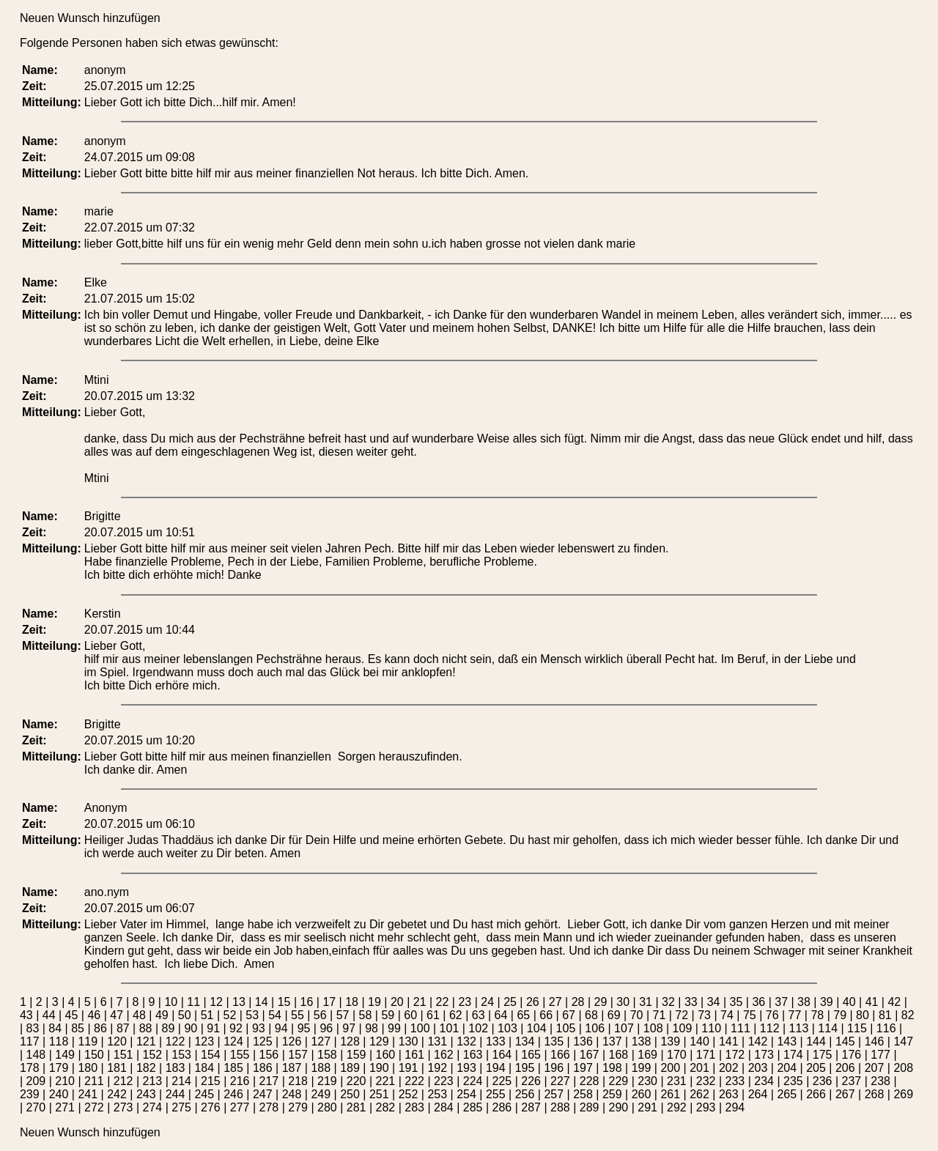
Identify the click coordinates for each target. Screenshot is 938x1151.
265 (787, 1094)
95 (304, 1028)
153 (181, 1054)
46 (93, 1015)
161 (414, 1054)
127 (320, 1041)
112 (770, 1028)
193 (466, 1068)
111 (740, 1028)
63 (478, 1015)
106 (595, 1028)
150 (94, 1054)
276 (211, 1107)
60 (410, 1015)
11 (193, 1002)
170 (677, 1054)
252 (408, 1094)
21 (419, 1002)
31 (645, 1002)
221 (386, 1081)
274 (153, 1107)
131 (437, 1041)
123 (204, 1041)
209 (36, 1081)
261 (670, 1094)
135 (554, 1041)
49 (162, 1015)
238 (880, 1081)
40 (849, 1002)
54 (274, 1015)
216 (240, 1081)
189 (350, 1068)
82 (908, 1015)
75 (749, 1015)
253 (437, 1094)
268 (875, 1094)
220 (356, 1081)
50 (184, 1015)
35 (736, 1002)
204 (787, 1068)
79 (839, 1015)
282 (386, 1107)
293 (706, 1107)
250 (350, 1094)
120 (117, 1041)
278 (269, 1107)
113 (799, 1028)
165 (531, 1054)
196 (554, 1068)
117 (30, 1041)
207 (875, 1068)
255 (496, 1094)
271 (65, 1107)
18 (351, 1002)
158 (327, 1054)
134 (525, 1041)
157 (298, 1054)
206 (845, 1068)
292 (677, 1107)
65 (523, 1015)
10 (170, 1002)
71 (659, 1015)
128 (350, 1041)
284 (444, 1107)
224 (473, 1081)
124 (233, 1041)
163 (473, 1054)
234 (764, 1081)
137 (612, 1041)
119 (87, 1041)
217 (269, 1081)
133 (496, 1041)
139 (670, 1041)
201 (699, 1068)
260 (641, 1094)
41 (872, 1002)
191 (408, 1068)
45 (71, 1015)
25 (510, 1002)
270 (36, 1107)
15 (284, 1002)
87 (123, 1028)
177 (880, 1054)
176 (852, 1054)
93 (258, 1028)
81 (885, 1015)
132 (466, 1041)
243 (146, 1094)
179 (59, 1068)
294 (735, 1107)
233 (735, 1081)
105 (566, 1028)
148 (36, 1054)
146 (875, 1041)
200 (670, 1068)
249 (320, 1094)
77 (795, 1015)
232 (706, 1081)
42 (894, 1002)
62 (455, 1015)
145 (845, 1041)
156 (269, 1054)
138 (641, 1041)
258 (583, 1094)
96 (326, 1028)
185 (233, 1068)
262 (699, 1094)
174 (793, 1054)
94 (281, 1028)
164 (502, 1054)
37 (781, 1002)
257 (554, 1094)
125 (263, 1041)
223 (444, 1081)
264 (758, 1094)
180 (87, 1068)
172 (735, 1054)
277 (240, 1107)
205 (816, 1068)
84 (55, 1028)
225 (502, 1081)
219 (327, 1081)
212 (123, 1081)
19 (374, 1002)
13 (238, 1002)
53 (252, 1015)
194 (496, 1068)
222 (414, 1081)
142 (758, 1041)
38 (803, 1002)
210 (65, 1081)
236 (822, 1081)
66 (546, 1015)
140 (699, 1041)
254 (466, 1094)
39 (826, 1002)
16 (307, 1002)
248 (292, 1094)
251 (379, 1094)
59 (387, 1015)
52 (229, 1015)
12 (216, 1002)
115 (857, 1028)
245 (204, 1094)
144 (816, 1041)
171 (706, 1054)
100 (420, 1028)
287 (531, 1107)
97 (348, 1028)
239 (30, 1094)
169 (647, 1054)
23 (464, 1002)
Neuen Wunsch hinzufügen (90, 18)
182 (146, 1068)
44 (49, 1015)
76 (772, 1015)
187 (292, 1068)
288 (560, 1107)
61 (433, 1015)
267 (845, 1094)
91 (213, 1028)
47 (116, 1015)
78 (817, 1015)
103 (507, 1028)
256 (525, 1094)
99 (394, 1028)
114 (828, 1028)
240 (59, 1094)
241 (87, 1094)
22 (442, 1002)
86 (100, 1028)
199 (641, 1068)
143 (787, 1041)
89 (168, 1028)
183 (175, 1068)
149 (65, 1054)
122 (175, 1041)
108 (653, 1028)
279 (298, 1107)
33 (691, 1002)
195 (525, 1068)
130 (408, 1041)
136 (583, 1041)
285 (473, 1107)
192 (437, 1068)
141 (729, 1041)
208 (903, 1068)
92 (236, 1028)
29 (601, 1002)
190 (379, 1068)
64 (501, 1015)
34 (713, 1002)
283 (414, 1107)
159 (356, 1054)
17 (329, 1002)
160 (386, 1054)
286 (502, 1107)
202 (729, 1068)
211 (94, 1081)
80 (862, 1015)
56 (320, 1015)
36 (758, 1002)
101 (449, 1028)
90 (190, 1028)
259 (612, 1094)
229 (619, 1081)
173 (764, 1054)
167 (589, 1054)
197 (583, 1068)
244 (175, 1094)
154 (211, 1054)
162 (444, 1054)
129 (379, 1041)
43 (26, 1015)
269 (903, 1094)
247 (263, 1094)
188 (320, 1068)
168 (619, 1054)
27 (555, 1002)
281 (356, 1107)
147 (903, 1041)
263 (729, 1094)
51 (207, 1015)
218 (298, 1081)
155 (240, 1054)
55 (297, 1015)
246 (233, 1094)
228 (589, 1081)
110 (711, 1028)
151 (123, 1054)
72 (681, 1015)
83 (33, 1028)
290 (619, 1107)
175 (822, 1054)
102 (478, 1028)
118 (59, 1041)
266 (816, 1094)
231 (677, 1081)
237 (852, 1081)
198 (612, 1068)
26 (532, 1002)
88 (145, 1028)
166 (560, 1054)
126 (292, 1041)
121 (146, 1041)
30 (622, 1002)
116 (886, 1028)
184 (204, 1068)
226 (531, 1081)
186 (263, 1068)
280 (327, 1107)
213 (153, 1081)
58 (365, 1015)
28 (578, 1002)
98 (371, 1028)
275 (181, 1107)
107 (624, 1028)
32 (668, 1002)
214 (181, 1081)
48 (139, 1015)
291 (647, 1107)
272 (94, 1107)
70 (636, 1015)
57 (343, 1015)
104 (537, 1028)
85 (77, 1028)
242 (117, 1094)
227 (560, 1081)
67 (568, 1015)
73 (704, 1015)
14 (261, 1002)
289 (589, 1107)
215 (211, 1081)
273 (123, 1107)
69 (614, 1015)
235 (793, 1081)
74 (727, 1015)
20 (397, 1002)
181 (117, 1068)
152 (153, 1054)
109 (683, 1028)
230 (647, 1081)
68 (591, 1015)
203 (758, 1068)
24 (487, 1002)
